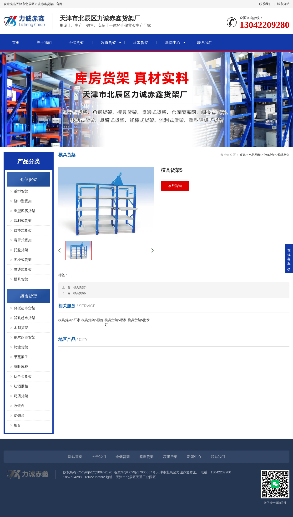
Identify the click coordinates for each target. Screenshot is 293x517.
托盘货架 (21, 250)
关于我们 (44, 43)
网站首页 (75, 457)
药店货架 (21, 396)
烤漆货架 (21, 347)
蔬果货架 (140, 43)
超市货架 (108, 43)
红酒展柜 (21, 386)
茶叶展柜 (21, 367)
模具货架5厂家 (69, 320)
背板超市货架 (24, 308)
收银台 (19, 406)
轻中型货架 (23, 201)
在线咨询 (175, 186)
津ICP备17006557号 (140, 472)
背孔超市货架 (24, 318)
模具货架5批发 (139, 320)
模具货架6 (79, 287)
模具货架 (21, 279)
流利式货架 (23, 220)
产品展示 (254, 155)
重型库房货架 (24, 211)
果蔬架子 (21, 357)
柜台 (17, 425)
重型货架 (21, 191)
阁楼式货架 (23, 260)
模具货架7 (79, 293)
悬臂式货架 (23, 240)
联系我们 (265, 4)
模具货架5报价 (92, 320)
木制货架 (21, 327)
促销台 (19, 415)
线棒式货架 (23, 230)
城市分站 (283, 4)
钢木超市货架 (24, 337)
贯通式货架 (23, 269)
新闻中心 (172, 43)
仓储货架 (76, 43)
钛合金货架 (23, 376)
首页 (16, 43)
